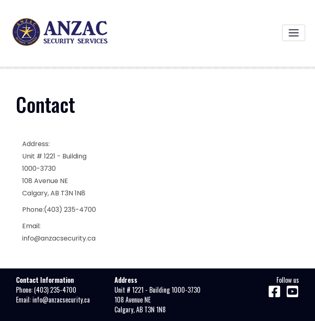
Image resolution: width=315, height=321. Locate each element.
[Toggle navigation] (293, 33)
